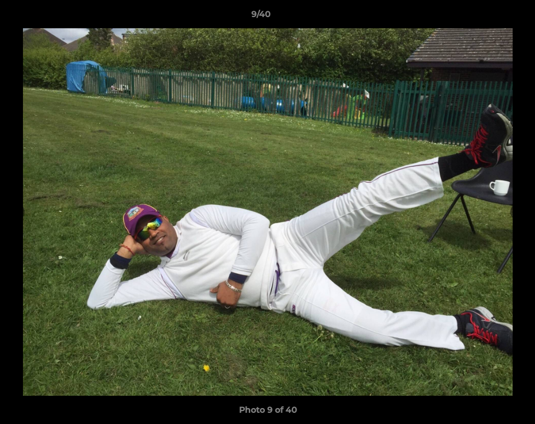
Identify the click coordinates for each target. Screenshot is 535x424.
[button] (485, 17)
